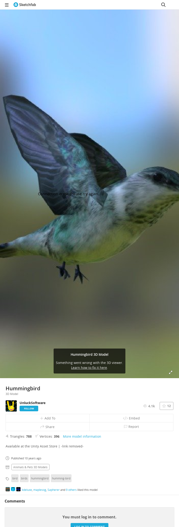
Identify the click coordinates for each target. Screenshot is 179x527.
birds (24, 478)
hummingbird (39, 478)
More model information (82, 436)
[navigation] (7, 4)
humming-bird (61, 478)
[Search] (163, 4)
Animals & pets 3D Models (30, 467)
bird (14, 478)
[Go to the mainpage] (25, 4)
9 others (71, 490)
